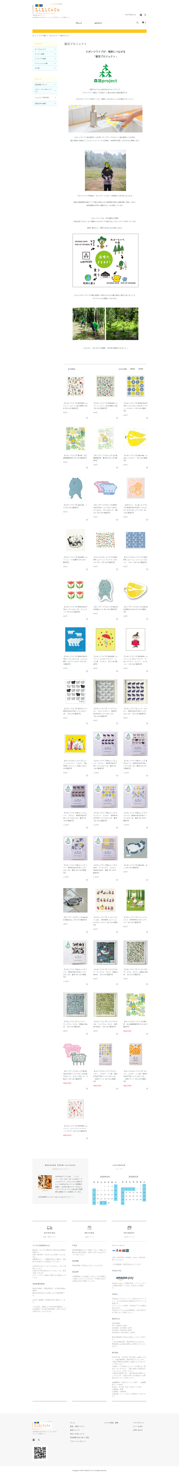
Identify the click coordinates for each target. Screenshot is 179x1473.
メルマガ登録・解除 (118, 1422)
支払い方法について (88, 1434)
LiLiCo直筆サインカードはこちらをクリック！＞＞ (56, 1197)
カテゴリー (98, 23)
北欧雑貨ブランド (41, 84)
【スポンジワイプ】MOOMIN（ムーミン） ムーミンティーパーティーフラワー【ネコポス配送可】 (75, 1128)
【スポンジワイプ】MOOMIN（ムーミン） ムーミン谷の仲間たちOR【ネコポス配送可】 (75, 405)
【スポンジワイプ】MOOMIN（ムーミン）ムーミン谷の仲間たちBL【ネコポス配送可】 (105, 405)
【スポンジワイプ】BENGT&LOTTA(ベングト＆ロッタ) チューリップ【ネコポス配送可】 (75, 609)
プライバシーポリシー (89, 1441)
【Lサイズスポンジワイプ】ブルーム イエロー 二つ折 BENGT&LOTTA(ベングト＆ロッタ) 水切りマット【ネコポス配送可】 (135, 1076)
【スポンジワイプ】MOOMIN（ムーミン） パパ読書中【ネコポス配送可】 (75, 559)
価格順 (132, 369)
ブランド (78, 23)
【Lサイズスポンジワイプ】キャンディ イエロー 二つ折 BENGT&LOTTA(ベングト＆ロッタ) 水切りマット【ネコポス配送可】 (105, 1076)
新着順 (140, 369)
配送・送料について (88, 1426)
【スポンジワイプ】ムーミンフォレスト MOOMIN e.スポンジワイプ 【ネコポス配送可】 (135, 919)
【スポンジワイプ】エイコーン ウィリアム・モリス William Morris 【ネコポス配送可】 (75, 1024)
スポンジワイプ (56, 35)
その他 (37, 68)
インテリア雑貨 (40, 59)
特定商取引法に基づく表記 (90, 1437)
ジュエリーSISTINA (42, 96)
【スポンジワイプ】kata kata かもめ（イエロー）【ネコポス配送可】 (135, 457)
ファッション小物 (41, 63)
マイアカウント (130, 15)
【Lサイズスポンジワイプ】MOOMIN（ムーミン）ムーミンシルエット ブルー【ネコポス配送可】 (135, 559)
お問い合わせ (140, 1430)
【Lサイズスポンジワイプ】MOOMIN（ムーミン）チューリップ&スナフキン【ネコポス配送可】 (105, 559)
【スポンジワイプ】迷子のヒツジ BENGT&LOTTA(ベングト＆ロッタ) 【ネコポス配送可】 (76, 711)
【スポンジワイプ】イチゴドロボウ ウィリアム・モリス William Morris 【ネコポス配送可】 (105, 971)
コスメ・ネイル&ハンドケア (43, 90)
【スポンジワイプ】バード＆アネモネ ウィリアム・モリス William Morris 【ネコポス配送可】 (105, 1024)
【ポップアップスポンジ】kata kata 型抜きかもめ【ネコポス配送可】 (135, 609)
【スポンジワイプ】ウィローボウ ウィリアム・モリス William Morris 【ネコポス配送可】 (136, 971)
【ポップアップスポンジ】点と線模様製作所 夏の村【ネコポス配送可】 (105, 457)
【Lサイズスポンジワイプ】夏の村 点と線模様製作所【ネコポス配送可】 (135, 1024)
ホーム (34, 35)
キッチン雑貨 (44, 35)
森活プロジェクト (69, 35)
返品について (86, 1430)
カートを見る (140, 1426)
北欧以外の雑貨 (40, 101)
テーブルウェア (40, 49)
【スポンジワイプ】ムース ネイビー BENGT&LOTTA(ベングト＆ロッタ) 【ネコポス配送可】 (135, 711)
